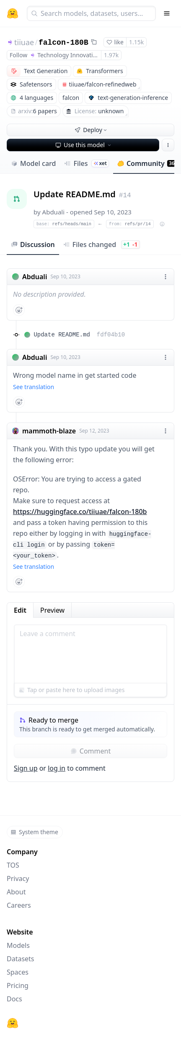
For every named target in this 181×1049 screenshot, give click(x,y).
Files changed (101, 244)
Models (18, 945)
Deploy (91, 130)
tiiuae (24, 42)
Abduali (53, 212)
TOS (13, 865)
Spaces (17, 972)
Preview (52, 610)
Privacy (18, 878)
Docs (14, 998)
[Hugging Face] (12, 1023)
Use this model (83, 145)
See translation (33, 387)
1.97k (111, 55)
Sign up (26, 768)
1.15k (136, 42)
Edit (20, 610)
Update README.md (79, 334)
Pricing (17, 985)
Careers (19, 905)
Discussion (33, 244)
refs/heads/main (63, 224)
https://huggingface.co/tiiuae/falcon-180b (80, 511)
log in (56, 768)
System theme (34, 832)
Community (146, 163)
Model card (33, 163)
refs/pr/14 (130, 224)
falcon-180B (63, 42)
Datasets (20, 958)
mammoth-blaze (49, 430)
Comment (90, 751)
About (16, 891)
